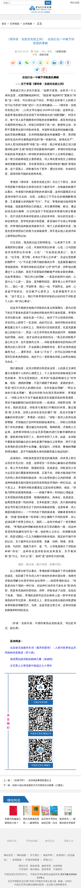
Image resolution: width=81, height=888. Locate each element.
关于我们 (34, 855)
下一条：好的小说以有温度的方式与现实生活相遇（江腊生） (34, 785)
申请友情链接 (32, 860)
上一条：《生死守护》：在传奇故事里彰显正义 (27, 780)
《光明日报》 (61, 51)
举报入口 (47, 860)
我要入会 (68, 841)
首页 (4, 24)
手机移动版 (32, 841)
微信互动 (49, 841)
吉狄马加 (44, 54)
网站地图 (74, 2)
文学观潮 (27, 24)
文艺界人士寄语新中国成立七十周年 (28, 665)
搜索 (48, 2)
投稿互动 (11, 841)
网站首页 (8, 855)
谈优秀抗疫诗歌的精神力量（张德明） (30, 659)
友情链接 (17, 860)
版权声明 (47, 855)
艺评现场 (14, 24)
